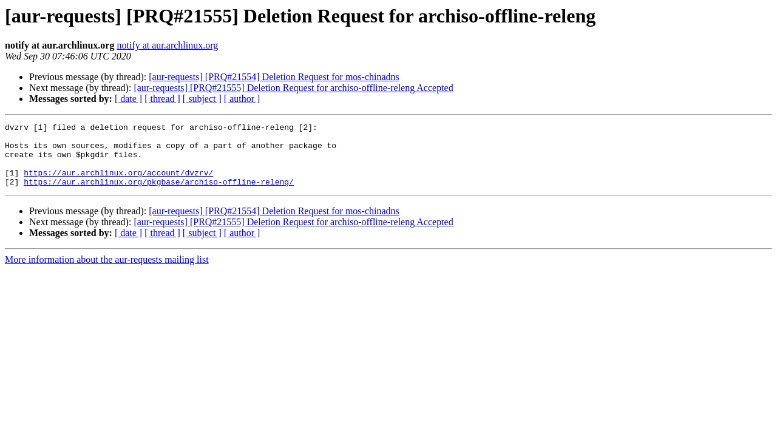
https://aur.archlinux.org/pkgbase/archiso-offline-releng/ (159, 194)
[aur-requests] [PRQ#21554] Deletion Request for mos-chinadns (274, 77)
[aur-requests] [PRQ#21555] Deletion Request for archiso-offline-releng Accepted (293, 88)
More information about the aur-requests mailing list (107, 272)
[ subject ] (202, 98)
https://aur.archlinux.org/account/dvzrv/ (118, 183)
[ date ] (128, 98)
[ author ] (242, 98)
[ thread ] (162, 98)
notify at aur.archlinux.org (167, 45)
